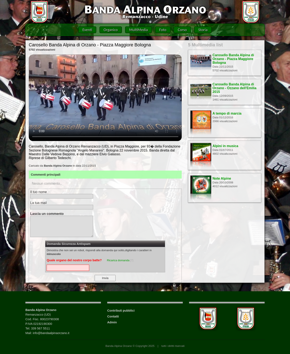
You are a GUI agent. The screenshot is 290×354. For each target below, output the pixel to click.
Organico (111, 29)
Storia (203, 29)
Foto (162, 29)
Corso (182, 29)
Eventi (87, 29)
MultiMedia (138, 29)
